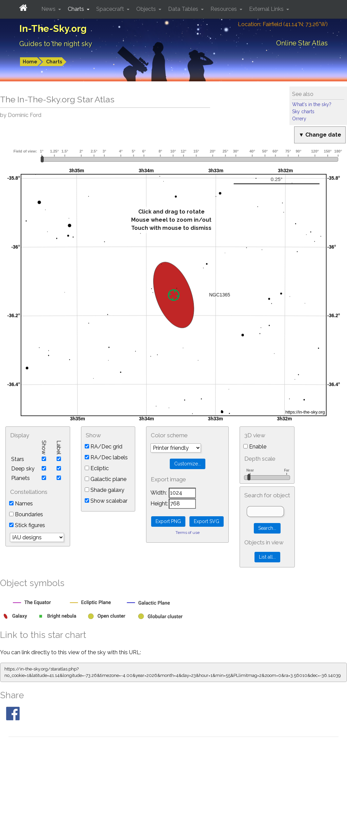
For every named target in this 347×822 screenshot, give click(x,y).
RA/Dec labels (106, 457)
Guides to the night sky (55, 44)
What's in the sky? (311, 104)
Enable (254, 446)
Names (21, 503)
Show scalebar (106, 501)
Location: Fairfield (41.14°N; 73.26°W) (283, 24)
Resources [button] (224, 9)
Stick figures (27, 525)
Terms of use (188, 532)
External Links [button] (267, 9)
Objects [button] (146, 9)
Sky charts (303, 111)
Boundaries (26, 514)
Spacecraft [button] (110, 9)
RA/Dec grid (103, 446)
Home (30, 61)
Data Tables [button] (184, 9)
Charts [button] (76, 9)
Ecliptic (97, 468)
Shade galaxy (104, 490)
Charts (54, 61)
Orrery (299, 118)
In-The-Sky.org (53, 28)
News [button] (49, 9)
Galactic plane (105, 479)
